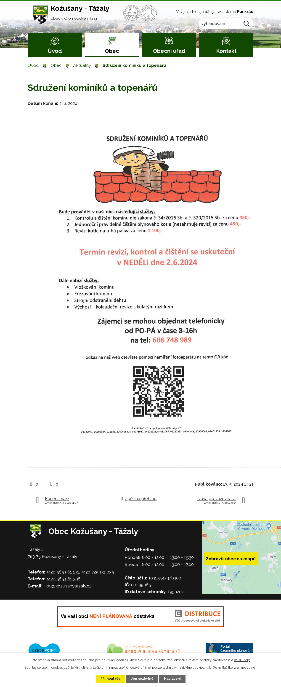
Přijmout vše (111, 678)
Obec (112, 51)
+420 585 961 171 (62, 571)
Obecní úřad (169, 51)
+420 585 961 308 (63, 578)
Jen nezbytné (142, 678)
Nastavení (172, 678)
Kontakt (226, 51)
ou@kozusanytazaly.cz (68, 585)
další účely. (242, 660)
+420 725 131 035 (97, 571)
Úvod (55, 51)
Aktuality (82, 65)
